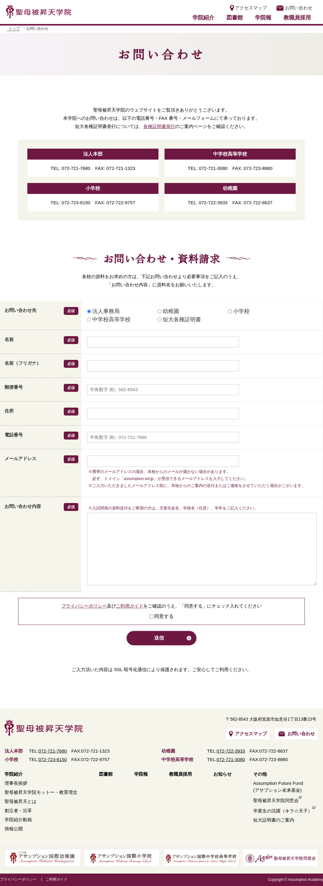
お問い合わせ (294, 8)
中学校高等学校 (109, 319)
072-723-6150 (53, 759)
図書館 (234, 18)
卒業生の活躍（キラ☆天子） (282, 810)
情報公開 (14, 828)
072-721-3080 (231, 759)
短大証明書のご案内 (273, 819)
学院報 (263, 18)
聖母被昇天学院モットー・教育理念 (41, 792)
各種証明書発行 (159, 126)
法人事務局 (103, 311)
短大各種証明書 (179, 319)
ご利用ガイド (129, 605)
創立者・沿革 (18, 810)
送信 (159, 637)
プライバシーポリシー (84, 605)
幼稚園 (168, 311)
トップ (14, 28)
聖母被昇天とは (20, 801)
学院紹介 (203, 18)
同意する (164, 616)
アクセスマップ (248, 8)
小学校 (239, 311)
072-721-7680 (53, 750)
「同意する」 (193, 605)
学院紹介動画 (18, 819)
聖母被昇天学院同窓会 (276, 800)
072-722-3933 (231, 750)
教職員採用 (297, 18)
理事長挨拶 (16, 783)
